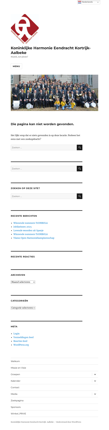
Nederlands (85, 2)
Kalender (15, 381)
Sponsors (16, 407)
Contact (15, 387)
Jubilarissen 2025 (22, 226)
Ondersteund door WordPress (68, 422)
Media (14, 394)
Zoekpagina (17, 400)
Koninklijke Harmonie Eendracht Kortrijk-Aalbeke (32, 422)
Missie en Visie (18, 368)
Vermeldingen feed (23, 337)
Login (16, 333)
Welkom (15, 361)
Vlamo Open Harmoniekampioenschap (33, 238)
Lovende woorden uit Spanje (28, 230)
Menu (16, 66)
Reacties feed (20, 341)
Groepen (15, 374)
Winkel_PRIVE (18, 413)
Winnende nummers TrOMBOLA (30, 223)
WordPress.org (21, 344)
